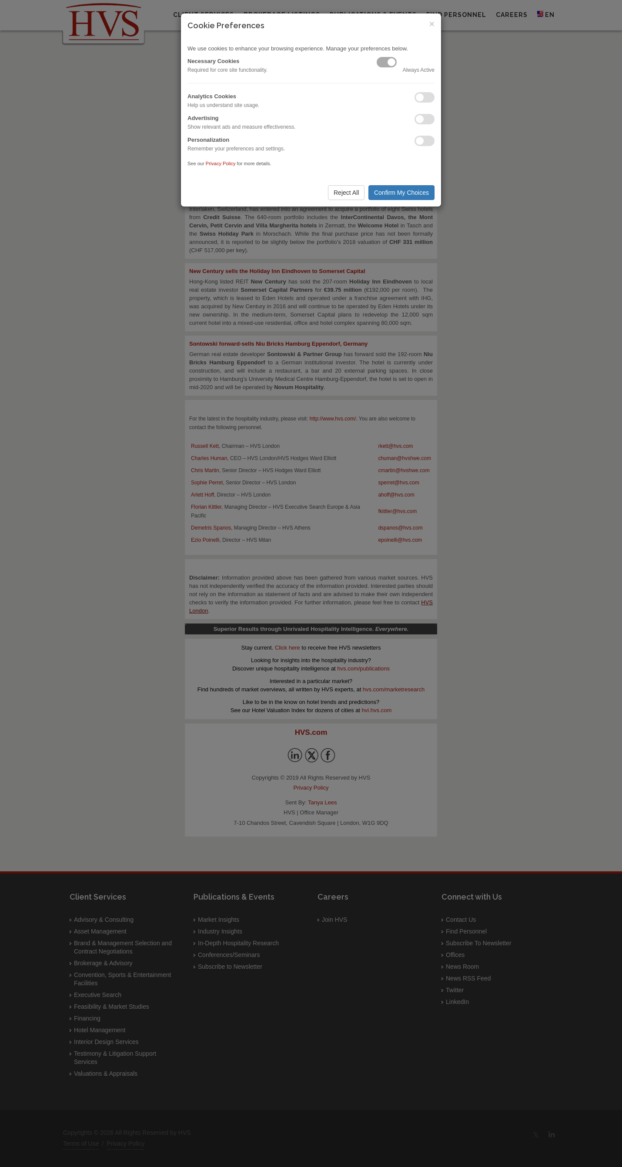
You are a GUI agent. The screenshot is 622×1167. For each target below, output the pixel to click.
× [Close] (432, 23)
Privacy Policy (221, 163)
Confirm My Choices (401, 192)
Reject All (346, 192)
